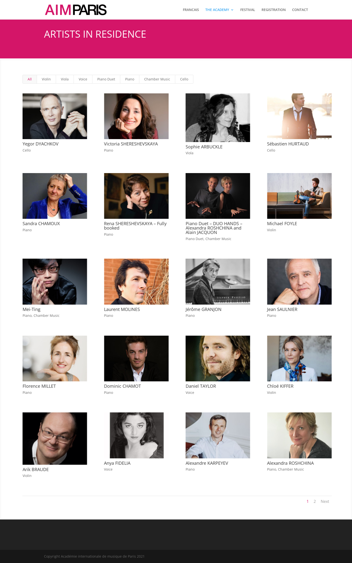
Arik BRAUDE (35, 469)
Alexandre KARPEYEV (206, 463)
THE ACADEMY (217, 10)
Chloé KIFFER (280, 386)
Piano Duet (106, 79)
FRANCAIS (191, 10)
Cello (184, 79)
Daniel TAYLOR (200, 386)
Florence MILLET (38, 386)
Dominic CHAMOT (122, 386)
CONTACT (300, 10)
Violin (46, 79)
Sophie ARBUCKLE (203, 147)
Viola (65, 79)
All (30, 79)
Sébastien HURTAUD (288, 144)
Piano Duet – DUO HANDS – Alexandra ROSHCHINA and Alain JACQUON (213, 228)
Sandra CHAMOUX (40, 223)
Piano (129, 79)
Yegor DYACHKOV (40, 144)
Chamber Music (157, 79)
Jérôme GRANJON (203, 309)
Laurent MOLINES (122, 309)
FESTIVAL (247, 10)
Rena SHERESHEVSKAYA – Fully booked (135, 226)
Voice (83, 79)
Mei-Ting (31, 309)
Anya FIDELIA (117, 463)
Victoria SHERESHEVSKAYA (130, 144)
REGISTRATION (274, 10)
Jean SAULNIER (282, 309)
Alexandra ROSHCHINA (290, 463)
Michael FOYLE (282, 223)
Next (325, 501)
